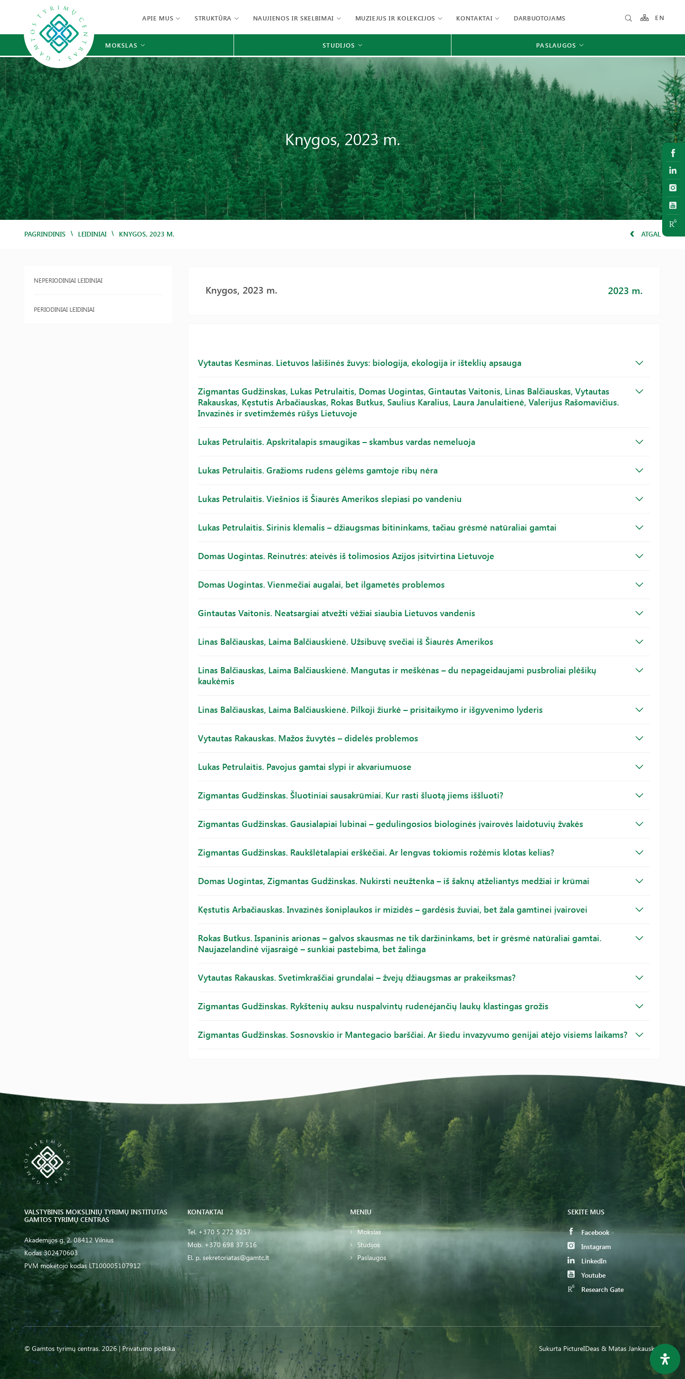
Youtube (587, 1275)
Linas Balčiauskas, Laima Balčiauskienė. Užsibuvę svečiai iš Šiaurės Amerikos (421, 641)
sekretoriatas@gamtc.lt (236, 1257)
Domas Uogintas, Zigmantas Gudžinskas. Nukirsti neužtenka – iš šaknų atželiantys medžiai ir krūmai (421, 880)
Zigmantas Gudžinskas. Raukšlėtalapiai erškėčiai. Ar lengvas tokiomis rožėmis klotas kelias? (421, 852)
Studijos (368, 1244)
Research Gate (596, 1289)
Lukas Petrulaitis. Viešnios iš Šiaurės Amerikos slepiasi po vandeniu (421, 498)
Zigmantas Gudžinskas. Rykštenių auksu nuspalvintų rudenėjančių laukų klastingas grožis (421, 1006)
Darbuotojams (540, 18)
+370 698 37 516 (231, 1244)
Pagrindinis (45, 233)
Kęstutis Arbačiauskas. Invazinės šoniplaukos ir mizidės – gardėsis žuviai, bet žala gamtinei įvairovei (421, 909)
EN (660, 18)
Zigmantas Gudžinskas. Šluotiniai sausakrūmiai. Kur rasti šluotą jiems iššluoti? (421, 795)
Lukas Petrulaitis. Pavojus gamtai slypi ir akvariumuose (421, 766)
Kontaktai (474, 18)
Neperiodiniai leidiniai (68, 280)
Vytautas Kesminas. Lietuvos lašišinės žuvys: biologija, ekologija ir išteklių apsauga (421, 362)
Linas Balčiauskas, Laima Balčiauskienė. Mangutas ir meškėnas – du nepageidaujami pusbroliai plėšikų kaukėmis (421, 675)
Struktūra (213, 18)
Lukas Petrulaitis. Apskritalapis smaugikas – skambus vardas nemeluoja (421, 441)
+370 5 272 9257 (224, 1231)
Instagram (589, 1246)
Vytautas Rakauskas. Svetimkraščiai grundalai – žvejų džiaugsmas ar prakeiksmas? (421, 977)
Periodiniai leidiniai (64, 309)
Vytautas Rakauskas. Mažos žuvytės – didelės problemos (421, 738)
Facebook (588, 1232)
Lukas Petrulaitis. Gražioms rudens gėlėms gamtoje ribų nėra (421, 470)
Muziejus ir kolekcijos (395, 18)
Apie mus (157, 18)
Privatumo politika (148, 1348)
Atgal (645, 233)
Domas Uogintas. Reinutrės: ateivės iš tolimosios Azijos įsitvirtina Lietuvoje (421, 555)
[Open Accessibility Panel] (665, 1359)
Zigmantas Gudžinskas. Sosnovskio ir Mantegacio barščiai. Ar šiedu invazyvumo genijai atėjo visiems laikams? (421, 1034)
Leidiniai (92, 233)
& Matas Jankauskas (631, 1348)
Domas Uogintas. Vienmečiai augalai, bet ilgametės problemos (421, 584)
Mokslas (369, 1231)
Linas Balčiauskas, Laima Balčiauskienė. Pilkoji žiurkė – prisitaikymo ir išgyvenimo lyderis (421, 709)
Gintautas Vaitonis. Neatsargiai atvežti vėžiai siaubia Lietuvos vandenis (421, 613)
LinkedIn (587, 1260)
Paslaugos (371, 1257)
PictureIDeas (581, 1348)
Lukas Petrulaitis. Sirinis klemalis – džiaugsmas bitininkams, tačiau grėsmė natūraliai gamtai (421, 527)
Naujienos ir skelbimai (293, 18)
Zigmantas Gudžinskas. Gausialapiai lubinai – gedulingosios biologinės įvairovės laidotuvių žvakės (421, 823)
